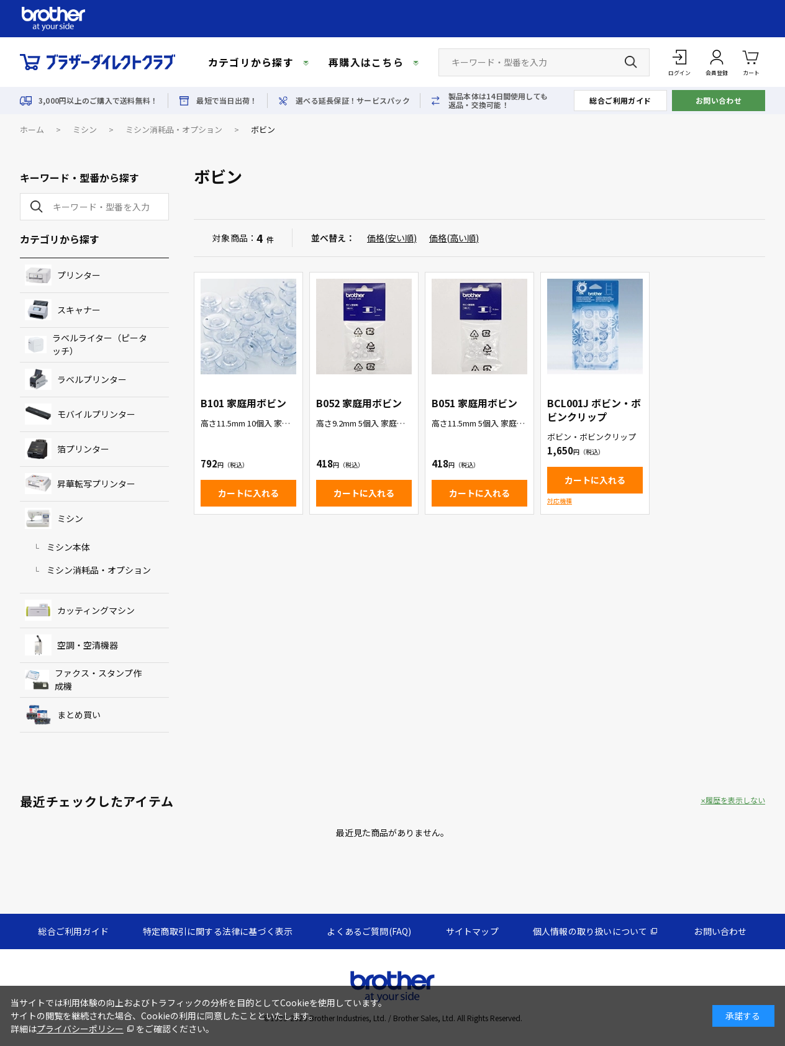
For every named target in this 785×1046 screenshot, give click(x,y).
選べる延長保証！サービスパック (353, 100)
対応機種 (559, 500)
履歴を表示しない (735, 800)
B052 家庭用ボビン (359, 402)
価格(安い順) (392, 238)
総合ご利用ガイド (620, 100)
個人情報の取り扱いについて (590, 931)
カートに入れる (248, 493)
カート (751, 62)
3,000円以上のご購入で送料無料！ (98, 100)
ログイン (679, 73)
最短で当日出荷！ (226, 100)
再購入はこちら (366, 62)
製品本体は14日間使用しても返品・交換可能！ (498, 100)
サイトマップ (472, 931)
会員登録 (717, 73)
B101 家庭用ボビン (243, 402)
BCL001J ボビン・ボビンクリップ (594, 409)
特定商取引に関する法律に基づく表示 (218, 931)
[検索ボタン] (631, 62)
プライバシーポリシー (80, 1028)
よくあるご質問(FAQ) (369, 931)
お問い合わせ (719, 100)
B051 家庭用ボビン (474, 402)
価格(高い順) (454, 238)
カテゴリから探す (251, 62)
